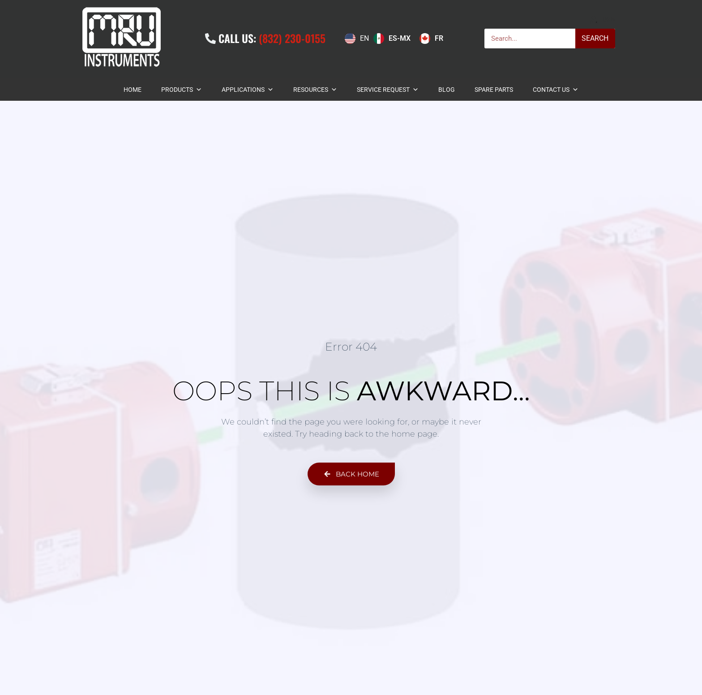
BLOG (446, 89)
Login (607, 20)
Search (595, 38)
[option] (392, 38)
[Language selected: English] (396, 38)
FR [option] (439, 38)
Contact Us (555, 89)
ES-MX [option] (400, 38)
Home (132, 89)
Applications (248, 89)
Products (181, 89)
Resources (315, 89)
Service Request (388, 89)
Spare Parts (494, 89)
